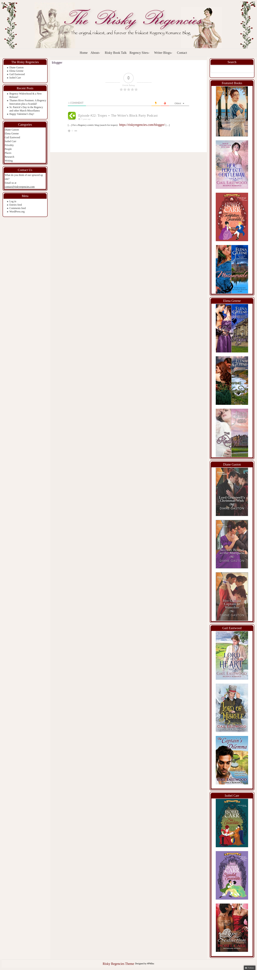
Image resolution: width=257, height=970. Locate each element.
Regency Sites (139, 52)
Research (9, 156)
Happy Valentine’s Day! (21, 114)
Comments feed (17, 208)
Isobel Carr (15, 77)
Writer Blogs (163, 52)
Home (84, 52)
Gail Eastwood (17, 74)
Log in (12, 201)
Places (8, 153)
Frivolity (9, 145)
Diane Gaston (16, 67)
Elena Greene (16, 70)
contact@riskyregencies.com (20, 186)
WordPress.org (17, 211)
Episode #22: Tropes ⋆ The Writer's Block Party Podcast (118, 115)
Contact (182, 52)
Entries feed (15, 204)
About (95, 52)
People (8, 149)
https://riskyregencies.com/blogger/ (142, 124)
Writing (9, 160)
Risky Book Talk (116, 52)
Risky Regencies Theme (118, 963)
